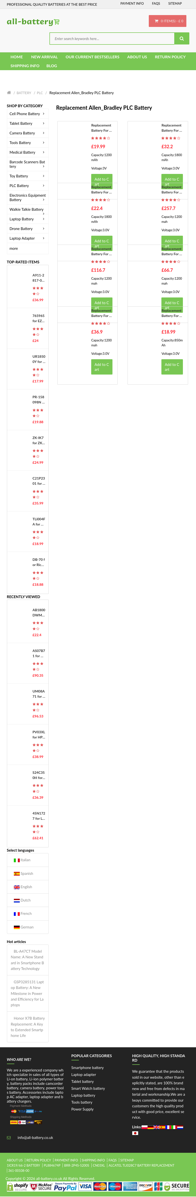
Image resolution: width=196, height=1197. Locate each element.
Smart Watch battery (88, 1089)
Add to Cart (101, 367)
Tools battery (81, 1102)
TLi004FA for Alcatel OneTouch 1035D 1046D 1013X (39, 522)
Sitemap (175, 3)
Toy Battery (28, 176)
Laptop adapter (83, 1075)
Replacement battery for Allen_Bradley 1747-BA (171, 314)
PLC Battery (28, 186)
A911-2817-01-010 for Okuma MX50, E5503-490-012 (39, 278)
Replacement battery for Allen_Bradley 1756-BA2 (171, 190)
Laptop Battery (28, 219)
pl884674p (52, 1166)
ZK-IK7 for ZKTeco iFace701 (39, 441)
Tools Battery (28, 143)
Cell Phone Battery (28, 114)
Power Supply (82, 1109)
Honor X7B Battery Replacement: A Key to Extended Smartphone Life (28, 1027)
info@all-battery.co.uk (35, 1138)
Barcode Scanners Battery (28, 164)
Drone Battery (28, 229)
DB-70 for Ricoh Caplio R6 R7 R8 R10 (39, 563)
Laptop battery (83, 1095)
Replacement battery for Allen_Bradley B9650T (101, 128)
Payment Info (132, 3)
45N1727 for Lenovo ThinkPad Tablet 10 (39, 816)
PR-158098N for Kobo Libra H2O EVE (39, 400)
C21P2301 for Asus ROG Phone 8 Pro (39, 481)
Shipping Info (93, 1161)
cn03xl (99, 1166)
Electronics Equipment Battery (28, 197)
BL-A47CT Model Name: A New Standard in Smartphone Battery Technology (27, 960)
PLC (40, 93)
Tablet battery (82, 1082)
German (24, 927)
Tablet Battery (28, 124)
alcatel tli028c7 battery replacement (141, 1166)
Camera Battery (28, 133)
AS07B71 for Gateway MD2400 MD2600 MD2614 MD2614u (39, 654)
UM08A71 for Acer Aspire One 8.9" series (39, 694)
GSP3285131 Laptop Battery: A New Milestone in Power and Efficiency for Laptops (27, 994)
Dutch (22, 900)
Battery (24, 93)
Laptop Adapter (28, 238)
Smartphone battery (87, 1068)
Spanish (23, 873)
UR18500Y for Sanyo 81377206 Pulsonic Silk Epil (39, 360)
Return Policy (38, 1161)
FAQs (156, 3)
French (23, 914)
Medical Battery (28, 152)
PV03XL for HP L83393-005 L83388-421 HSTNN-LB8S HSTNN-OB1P (39, 735)
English (23, 887)
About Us (15, 1161)
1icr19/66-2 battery (23, 1166)
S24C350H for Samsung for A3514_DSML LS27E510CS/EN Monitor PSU (39, 776)
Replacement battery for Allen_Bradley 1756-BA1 (171, 128)
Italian (22, 860)
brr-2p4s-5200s (76, 1166)
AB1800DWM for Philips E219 (39, 613)
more (14, 249)
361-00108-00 (18, 1171)
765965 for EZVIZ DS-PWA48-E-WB (39, 319)
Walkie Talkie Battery (28, 210)
